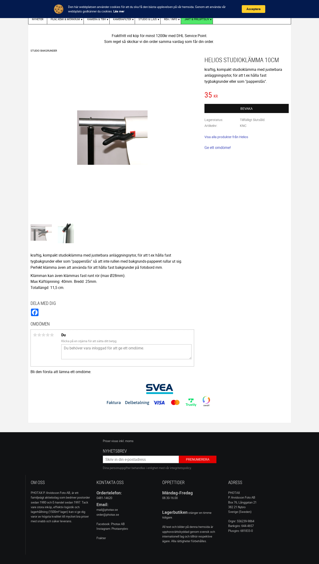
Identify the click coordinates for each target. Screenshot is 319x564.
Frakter (101, 538)
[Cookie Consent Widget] (159, 9)
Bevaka (246, 108)
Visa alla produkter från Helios (226, 137)
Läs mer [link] (118, 11)
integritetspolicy (180, 468)
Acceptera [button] (253, 9)
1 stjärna (35, 335)
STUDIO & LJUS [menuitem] (147, 19)
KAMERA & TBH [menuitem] (96, 19)
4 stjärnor (48, 335)
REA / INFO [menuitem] (170, 19)
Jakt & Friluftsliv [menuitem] (196, 19)
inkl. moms (126, 441)
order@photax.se (107, 514)
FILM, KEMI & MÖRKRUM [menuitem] (65, 19)
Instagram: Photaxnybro (112, 528)
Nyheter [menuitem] (37, 19)
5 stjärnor (52, 335)
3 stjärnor (44, 335)
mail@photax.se (107, 509)
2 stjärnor (39, 335)
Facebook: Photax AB (110, 524)
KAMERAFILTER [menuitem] (122, 19)
